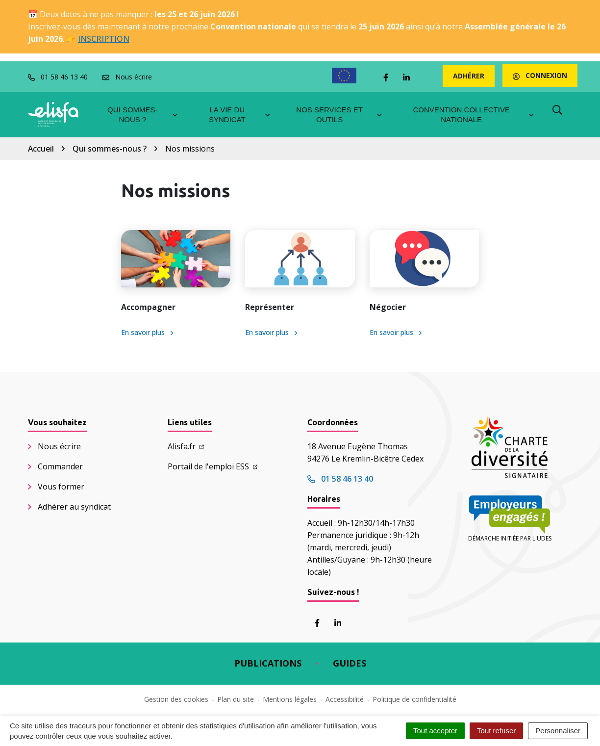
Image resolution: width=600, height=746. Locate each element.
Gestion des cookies (176, 699)
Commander (60, 466)
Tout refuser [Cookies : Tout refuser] (496, 730)
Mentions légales (290, 699)
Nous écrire (59, 446)
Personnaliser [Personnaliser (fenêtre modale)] (557, 730)
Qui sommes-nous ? (142, 114)
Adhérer (468, 75)
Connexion (540, 75)
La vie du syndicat (240, 114)
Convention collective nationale (474, 114)
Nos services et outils (339, 114)
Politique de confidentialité (414, 699)
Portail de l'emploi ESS (212, 466)
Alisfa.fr (186, 446)
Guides (349, 663)
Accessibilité (344, 699)
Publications (267, 663)
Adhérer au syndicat (74, 506)
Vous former (61, 486)
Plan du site (235, 699)
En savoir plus (147, 332)
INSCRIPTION (103, 38)
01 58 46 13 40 (340, 478)
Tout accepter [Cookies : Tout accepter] (435, 730)
